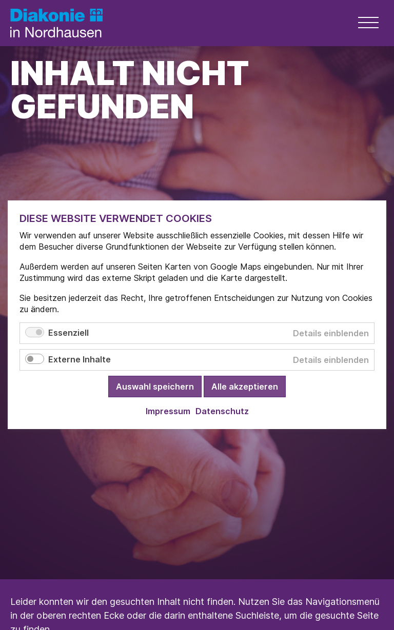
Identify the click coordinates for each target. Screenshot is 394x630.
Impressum (168, 412)
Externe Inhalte (79, 360)
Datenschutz (222, 412)
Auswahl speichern (155, 387)
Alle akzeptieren (244, 387)
